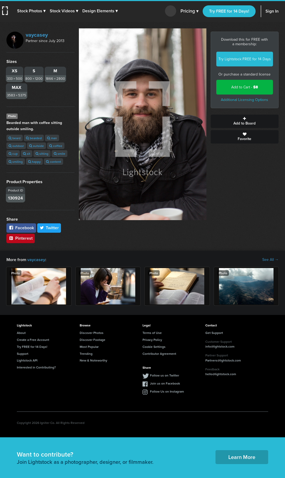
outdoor (16, 146)
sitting (42, 153)
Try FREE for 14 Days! (229, 11)
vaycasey (37, 35)
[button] (31, 11)
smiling (16, 161)
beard (15, 138)
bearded (34, 138)
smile (59, 153)
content (53, 161)
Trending (86, 353)
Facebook (21, 228)
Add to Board (244, 121)
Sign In (272, 11)
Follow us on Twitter (164, 375)
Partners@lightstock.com (223, 360)
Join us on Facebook (165, 383)
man (52, 138)
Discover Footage (92, 339)
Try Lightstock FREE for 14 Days (244, 59)
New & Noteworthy (93, 360)
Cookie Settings (153, 346)
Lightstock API (27, 360)
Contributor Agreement (159, 353)
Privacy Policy (152, 339)
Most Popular (89, 346)
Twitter (49, 228)
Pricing (189, 11)
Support (22, 353)
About (21, 332)
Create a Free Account (33, 339)
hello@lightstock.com (220, 374)
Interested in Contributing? (36, 367)
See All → (270, 259)
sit (26, 153)
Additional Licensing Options (244, 100)
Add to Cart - (244, 87)
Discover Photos (91, 332)
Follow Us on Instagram (167, 391)
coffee (55, 146)
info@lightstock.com (219, 346)
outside (36, 146)
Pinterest (21, 238)
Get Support (214, 332)
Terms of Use (152, 332)
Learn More (241, 457)
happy (34, 161)
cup (13, 153)
